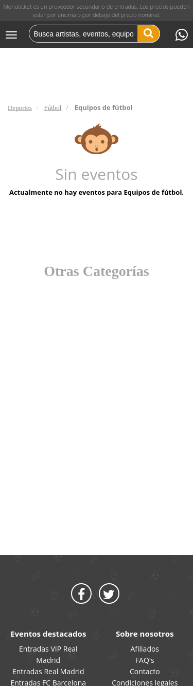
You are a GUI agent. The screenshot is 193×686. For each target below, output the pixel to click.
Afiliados (144, 649)
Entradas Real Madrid (48, 671)
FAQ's (144, 660)
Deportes (20, 108)
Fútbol (52, 108)
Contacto (145, 671)
